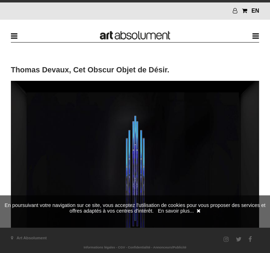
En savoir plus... (176, 211)
